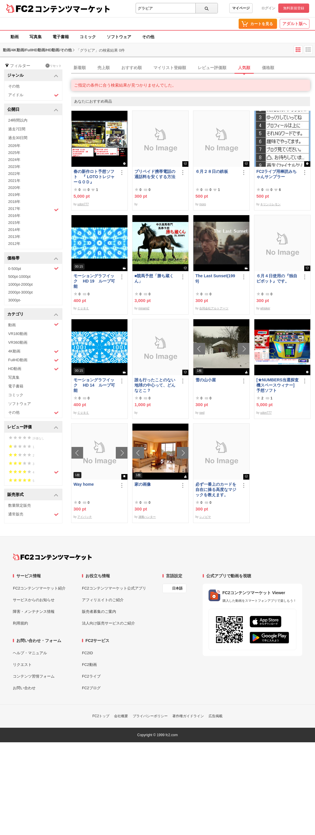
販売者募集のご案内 (99, 611)
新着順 (80, 67)
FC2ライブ (91, 676)
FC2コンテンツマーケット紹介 (39, 588)
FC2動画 (89, 664)
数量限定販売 (19, 505)
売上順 (103, 67)
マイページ (241, 8)
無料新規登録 (293, 8)
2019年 (14, 194)
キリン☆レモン (270, 204)
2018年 (14, 201)
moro (202, 204)
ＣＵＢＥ (83, 308)
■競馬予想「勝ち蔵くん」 (154, 278)
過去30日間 (17, 138)
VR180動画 (17, 333)
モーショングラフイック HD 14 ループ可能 (94, 385)
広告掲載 (216, 716)
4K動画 (33, 351)
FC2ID (87, 653)
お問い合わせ (24, 688)
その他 (148, 36)
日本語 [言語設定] (177, 588)
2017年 (33, 209)
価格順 (268, 67)
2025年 (14, 152)
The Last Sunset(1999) (215, 278)
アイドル (33, 95)
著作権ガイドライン (188, 716)
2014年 (14, 229)
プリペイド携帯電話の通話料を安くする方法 (154, 174)
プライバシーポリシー (150, 716)
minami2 (143, 308)
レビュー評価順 (212, 67)
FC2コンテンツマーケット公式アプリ (114, 588)
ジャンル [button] (32, 75)
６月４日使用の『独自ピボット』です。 (276, 278)
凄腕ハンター (147, 516)
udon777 (83, 204)
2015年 (14, 222)
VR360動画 (17, 342)
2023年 (14, 166)
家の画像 (142, 484)
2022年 (14, 173)
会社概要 (121, 716)
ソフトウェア (119, 36)
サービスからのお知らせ (34, 600)
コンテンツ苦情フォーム (34, 676)
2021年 (14, 180)
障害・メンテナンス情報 (34, 611)
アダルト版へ (294, 23)
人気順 (244, 67)
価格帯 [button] (32, 258)
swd (201, 412)
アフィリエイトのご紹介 (103, 600)
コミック (88, 36)
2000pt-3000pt (20, 292)
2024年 (14, 159)
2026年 (14, 145)
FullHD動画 (33, 360)
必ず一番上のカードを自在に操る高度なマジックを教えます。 (215, 489)
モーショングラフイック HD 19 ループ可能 (94, 281)
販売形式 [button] (32, 495)
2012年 (14, 243)
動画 (14, 36)
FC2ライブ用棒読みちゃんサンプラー (276, 174)
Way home (84, 484)
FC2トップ (101, 716)
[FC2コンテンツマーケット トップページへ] (52, 557)
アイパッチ (84, 516)
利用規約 (20, 623)
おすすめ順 (131, 67)
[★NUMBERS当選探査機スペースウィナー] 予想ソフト (278, 385)
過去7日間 (16, 129)
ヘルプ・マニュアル (30, 653)
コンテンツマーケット (73, 8)
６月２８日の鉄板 (211, 171)
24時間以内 (17, 120)
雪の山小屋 (205, 380)
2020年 (14, 187)
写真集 (35, 36)
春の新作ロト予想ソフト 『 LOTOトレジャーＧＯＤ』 (94, 176)
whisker (265, 308)
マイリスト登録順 (169, 67)
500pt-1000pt (19, 276)
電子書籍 (60, 36)
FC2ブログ (91, 688)
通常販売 (33, 514)
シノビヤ (205, 516)
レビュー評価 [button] (32, 427)
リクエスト (22, 664)
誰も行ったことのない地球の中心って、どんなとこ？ (154, 385)
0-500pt (33, 268)
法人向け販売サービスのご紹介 (108, 623)
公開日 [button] (32, 110)
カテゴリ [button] (32, 314)
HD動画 (33, 368)
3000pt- (14, 300)
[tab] (193, 68)
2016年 (14, 215)
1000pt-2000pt (20, 284)
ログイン (268, 8)
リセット (54, 66)
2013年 (14, 236)
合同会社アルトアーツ (213, 308)
